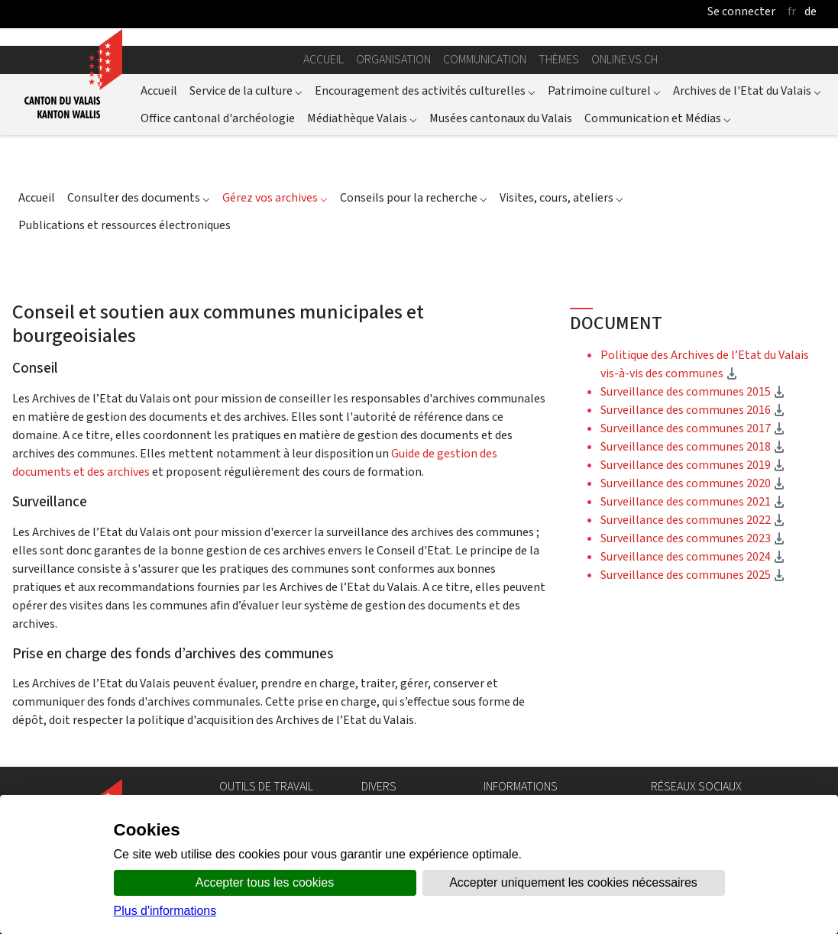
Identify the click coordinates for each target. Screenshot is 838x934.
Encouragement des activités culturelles (425, 90)
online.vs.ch (624, 59)
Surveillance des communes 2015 (692, 391)
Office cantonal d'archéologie (218, 118)
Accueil (323, 59)
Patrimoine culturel (604, 90)
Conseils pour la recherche (413, 197)
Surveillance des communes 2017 (692, 428)
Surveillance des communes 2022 (692, 520)
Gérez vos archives (275, 197)
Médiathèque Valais (362, 118)
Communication (484, 59)
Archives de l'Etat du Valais (747, 90)
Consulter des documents (138, 197)
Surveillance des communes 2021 (692, 501)
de (810, 11)
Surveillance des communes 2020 (692, 483)
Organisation (393, 59)
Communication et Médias (657, 118)
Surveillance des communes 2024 (692, 556)
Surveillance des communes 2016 (692, 410)
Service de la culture (246, 90)
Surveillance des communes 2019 (692, 465)
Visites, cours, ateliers (561, 197)
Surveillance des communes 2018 (692, 446)
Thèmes (559, 59)
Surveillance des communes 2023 (692, 538)
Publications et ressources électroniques (124, 225)
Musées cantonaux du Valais (500, 118)
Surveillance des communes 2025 (692, 575)
